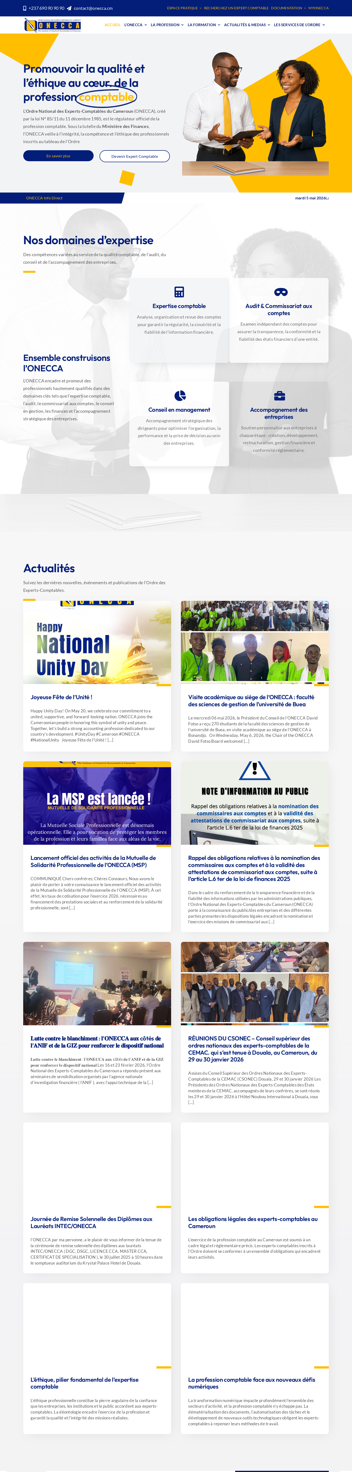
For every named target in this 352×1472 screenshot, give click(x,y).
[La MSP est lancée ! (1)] (255, 603)
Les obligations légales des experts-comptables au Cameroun (253, 1222)
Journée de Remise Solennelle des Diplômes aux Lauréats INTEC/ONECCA (92, 1222)
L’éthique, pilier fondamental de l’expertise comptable (84, 1383)
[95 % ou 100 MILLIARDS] (255, 763)
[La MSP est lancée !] (97, 763)
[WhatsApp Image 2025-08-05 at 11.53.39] (97, 1124)
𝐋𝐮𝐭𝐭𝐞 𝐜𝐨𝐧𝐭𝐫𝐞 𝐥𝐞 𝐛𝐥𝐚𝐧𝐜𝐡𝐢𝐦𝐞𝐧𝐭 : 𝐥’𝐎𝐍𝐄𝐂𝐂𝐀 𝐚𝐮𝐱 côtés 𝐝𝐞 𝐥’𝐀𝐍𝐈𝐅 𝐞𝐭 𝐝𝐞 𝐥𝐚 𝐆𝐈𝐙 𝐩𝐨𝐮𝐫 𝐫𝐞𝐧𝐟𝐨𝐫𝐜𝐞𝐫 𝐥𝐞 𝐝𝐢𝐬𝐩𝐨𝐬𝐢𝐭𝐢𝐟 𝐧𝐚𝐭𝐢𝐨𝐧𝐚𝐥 (97, 1042)
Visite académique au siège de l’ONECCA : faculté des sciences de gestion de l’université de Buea (251, 700)
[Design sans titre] (97, 944)
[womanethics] (97, 1285)
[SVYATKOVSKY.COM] (255, 1124)
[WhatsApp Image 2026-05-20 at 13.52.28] (97, 603)
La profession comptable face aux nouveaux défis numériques (251, 1383)
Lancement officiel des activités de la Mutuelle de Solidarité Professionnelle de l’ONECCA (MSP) (93, 861)
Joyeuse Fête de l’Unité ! (61, 697)
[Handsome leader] (255, 1285)
